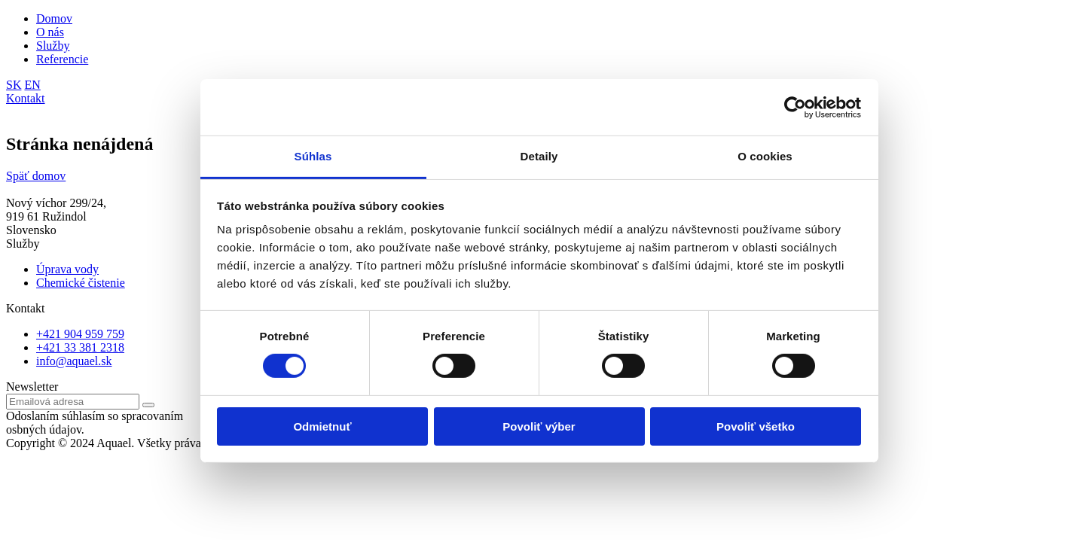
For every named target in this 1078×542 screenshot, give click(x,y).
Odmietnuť (322, 426)
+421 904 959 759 (80, 333)
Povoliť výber (538, 426)
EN (32, 84)
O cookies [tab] (764, 156)
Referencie (62, 59)
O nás (50, 32)
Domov (54, 18)
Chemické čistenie (80, 282)
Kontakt (25, 98)
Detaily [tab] (539, 156)
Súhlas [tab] (313, 156)
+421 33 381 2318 (80, 347)
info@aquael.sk (73, 361)
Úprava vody (67, 269)
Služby (52, 45)
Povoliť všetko (755, 426)
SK (13, 84)
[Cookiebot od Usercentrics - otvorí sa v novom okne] (795, 107)
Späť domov (36, 175)
